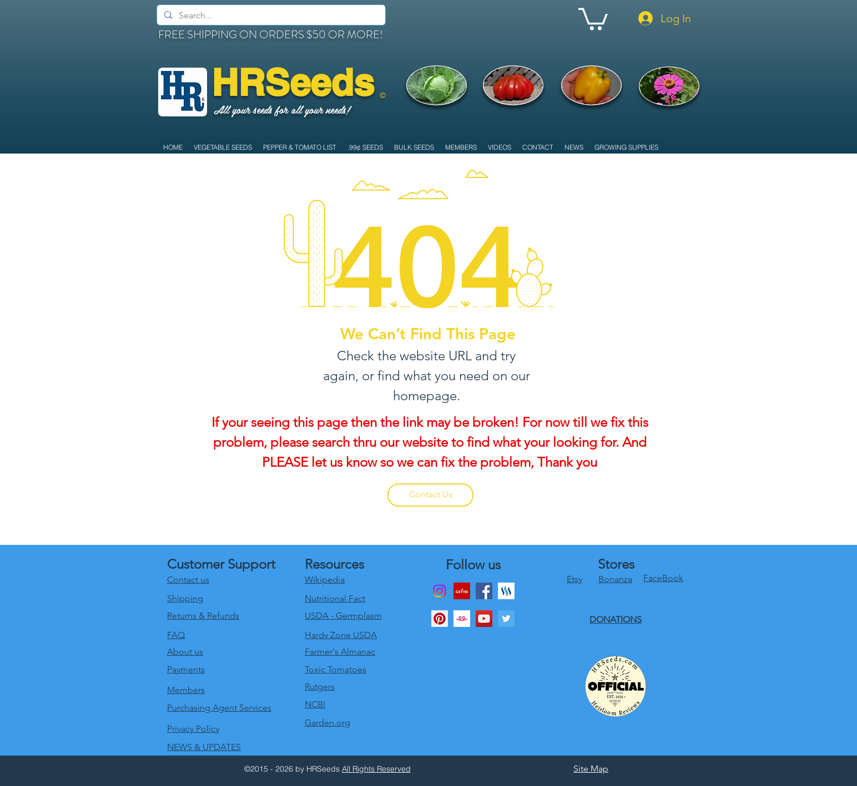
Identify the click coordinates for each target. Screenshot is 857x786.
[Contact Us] (430, 495)
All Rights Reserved (376, 769)
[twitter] (506, 618)
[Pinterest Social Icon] (439, 618)
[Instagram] (439, 591)
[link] (593, 18)
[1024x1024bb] (461, 618)
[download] (461, 591)
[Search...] (270, 15)
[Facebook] (484, 591)
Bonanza (615, 579)
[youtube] (484, 618)
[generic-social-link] (506, 591)
